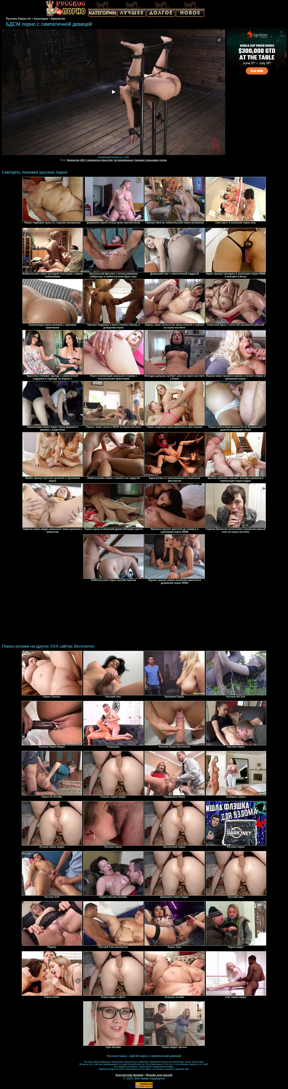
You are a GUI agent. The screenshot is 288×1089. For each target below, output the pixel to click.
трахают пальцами (146, 160)
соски (163, 160)
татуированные (124, 160)
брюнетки (73, 160)
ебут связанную (90, 160)
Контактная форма (129, 1075)
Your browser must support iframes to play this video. (113, 92)
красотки (107, 160)
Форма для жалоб (159, 1075)
